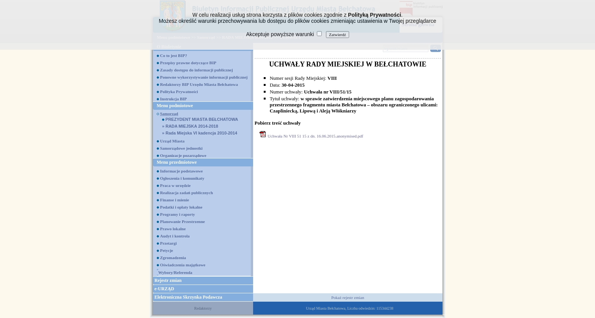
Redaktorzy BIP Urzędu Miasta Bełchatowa (199, 84)
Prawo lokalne (173, 228)
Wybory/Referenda (175, 272)
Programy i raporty (177, 214)
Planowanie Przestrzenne (182, 221)
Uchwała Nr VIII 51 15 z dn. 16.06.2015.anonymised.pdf (315, 136)
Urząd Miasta (172, 141)
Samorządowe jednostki (181, 148)
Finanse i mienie (174, 200)
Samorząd (169, 113)
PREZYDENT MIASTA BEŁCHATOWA (200, 119)
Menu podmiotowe (175, 105)
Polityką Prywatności (374, 15)
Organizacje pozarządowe (183, 155)
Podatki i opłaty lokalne (181, 207)
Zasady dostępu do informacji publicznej (196, 70)
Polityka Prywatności (179, 91)
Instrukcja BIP (173, 99)
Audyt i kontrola (175, 236)
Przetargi (168, 243)
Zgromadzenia (173, 257)
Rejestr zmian (167, 280)
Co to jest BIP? (173, 55)
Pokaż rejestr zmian (347, 297)
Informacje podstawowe (181, 171)
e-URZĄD (164, 288)
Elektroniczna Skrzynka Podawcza (188, 297)
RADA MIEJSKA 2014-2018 (190, 126)
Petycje (166, 250)
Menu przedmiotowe (177, 162)
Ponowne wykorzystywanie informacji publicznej (204, 77)
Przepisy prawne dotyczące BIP (188, 62)
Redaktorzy (203, 308)
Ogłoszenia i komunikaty (182, 178)
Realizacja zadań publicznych (186, 192)
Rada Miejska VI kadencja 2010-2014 (199, 133)
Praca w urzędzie (175, 185)
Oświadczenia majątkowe (182, 265)
